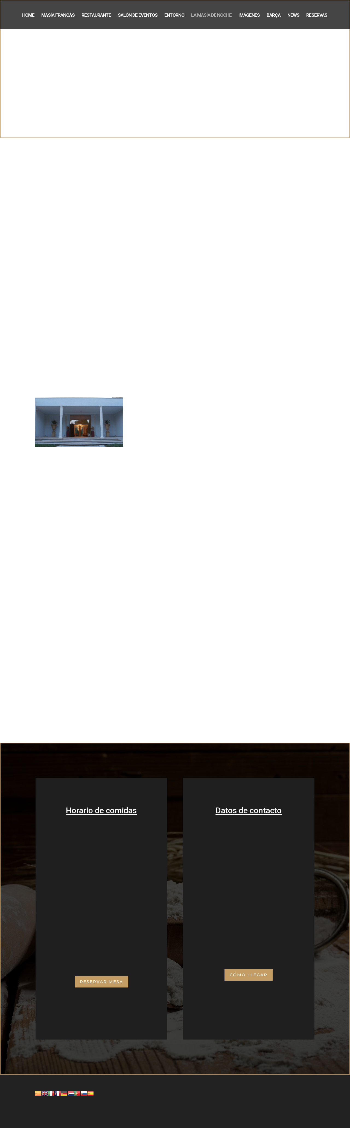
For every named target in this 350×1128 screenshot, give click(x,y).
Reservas (316, 15)
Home (28, 15)
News (293, 15)
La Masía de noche (211, 15)
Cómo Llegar (248, 974)
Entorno (174, 15)
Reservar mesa (101, 981)
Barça (274, 15)
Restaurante (96, 15)
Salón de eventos (138, 15)
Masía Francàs (58, 15)
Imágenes (249, 15)
